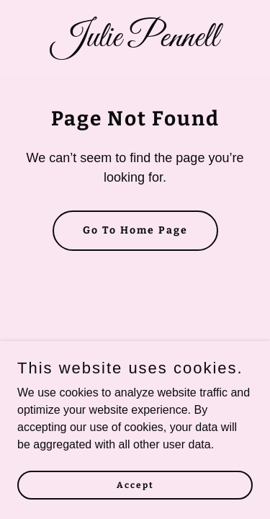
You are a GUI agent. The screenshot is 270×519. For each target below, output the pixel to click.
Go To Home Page (135, 230)
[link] (135, 42)
